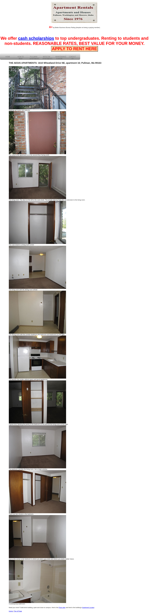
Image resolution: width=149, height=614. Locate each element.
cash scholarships (36, 38)
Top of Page (18, 611)
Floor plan (62, 607)
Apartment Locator (88, 607)
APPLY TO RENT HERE (74, 48)
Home (11, 611)
